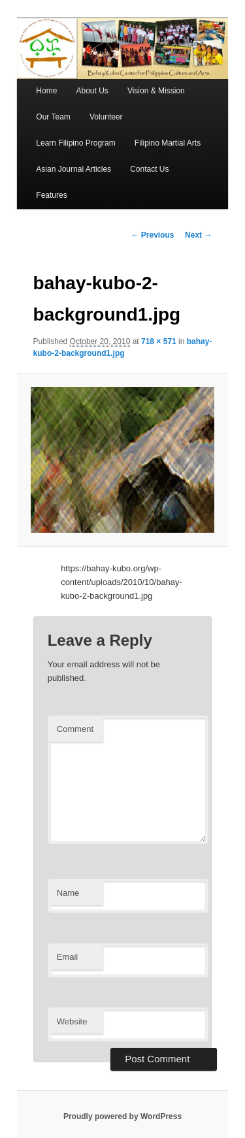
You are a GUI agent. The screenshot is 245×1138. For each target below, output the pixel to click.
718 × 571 (158, 341)
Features (51, 195)
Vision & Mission (156, 90)
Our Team (53, 116)
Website (72, 1021)
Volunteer (106, 116)
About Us (92, 90)
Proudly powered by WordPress (122, 1116)
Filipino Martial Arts (168, 143)
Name (68, 893)
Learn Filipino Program (75, 143)
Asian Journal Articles (73, 169)
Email (67, 957)
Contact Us (149, 169)
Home (46, 90)
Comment (75, 729)
